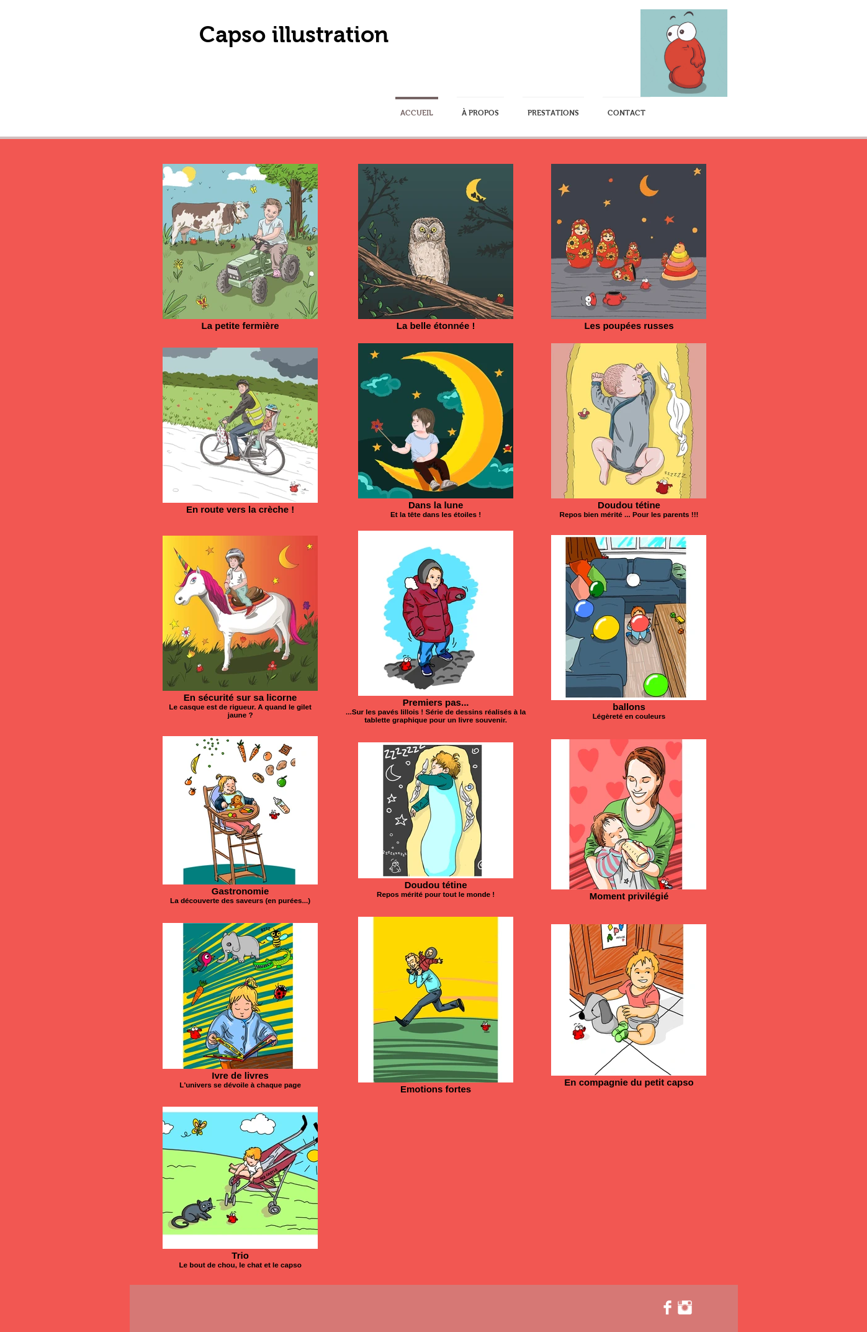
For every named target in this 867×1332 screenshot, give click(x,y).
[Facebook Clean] (667, 1307)
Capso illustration (294, 34)
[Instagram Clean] (685, 1307)
